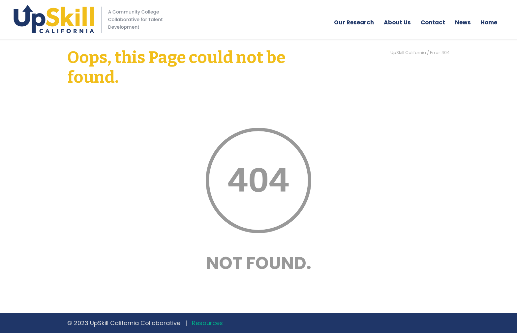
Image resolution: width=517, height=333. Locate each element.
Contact (433, 22)
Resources (207, 323)
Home (489, 22)
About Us (397, 22)
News (463, 22)
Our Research (354, 22)
